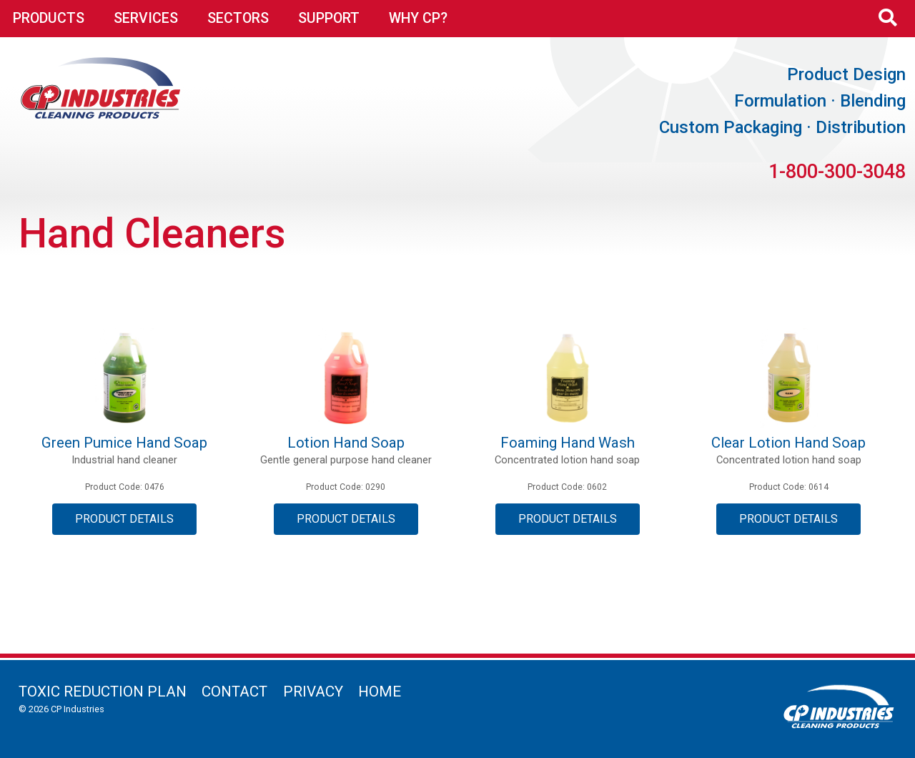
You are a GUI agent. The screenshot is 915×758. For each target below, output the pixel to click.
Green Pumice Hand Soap (124, 442)
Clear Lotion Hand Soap (788, 442)
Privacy (313, 691)
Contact (234, 691)
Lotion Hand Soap (346, 442)
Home (379, 691)
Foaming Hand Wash (567, 442)
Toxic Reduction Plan (103, 691)
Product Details (124, 519)
